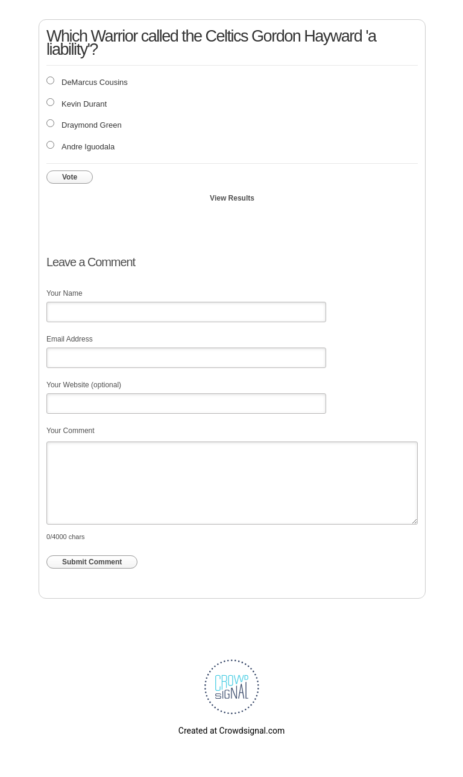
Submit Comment (92, 562)
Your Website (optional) (83, 385)
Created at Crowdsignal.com (231, 730)
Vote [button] (69, 177)
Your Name (64, 293)
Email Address (69, 339)
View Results (232, 198)
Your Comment (70, 430)
